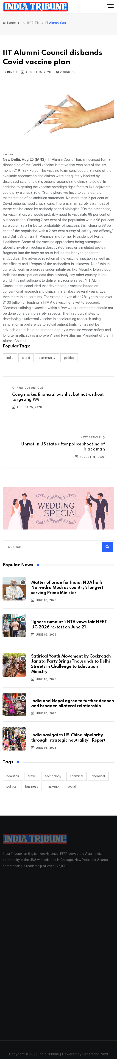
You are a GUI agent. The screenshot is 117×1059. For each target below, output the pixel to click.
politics (11, 786)
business (31, 786)
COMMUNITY (47, 358)
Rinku (12, 72)
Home (9, 23)
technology (53, 776)
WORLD (26, 358)
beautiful (13, 776)
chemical (76, 776)
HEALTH (33, 23)
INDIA (9, 358)
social (71, 786)
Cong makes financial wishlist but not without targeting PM (58, 397)
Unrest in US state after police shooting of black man (63, 446)
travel (32, 776)
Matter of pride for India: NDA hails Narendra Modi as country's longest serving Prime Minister (67, 588)
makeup (53, 786)
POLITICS (69, 358)
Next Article (93, 437)
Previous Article (27, 387)
